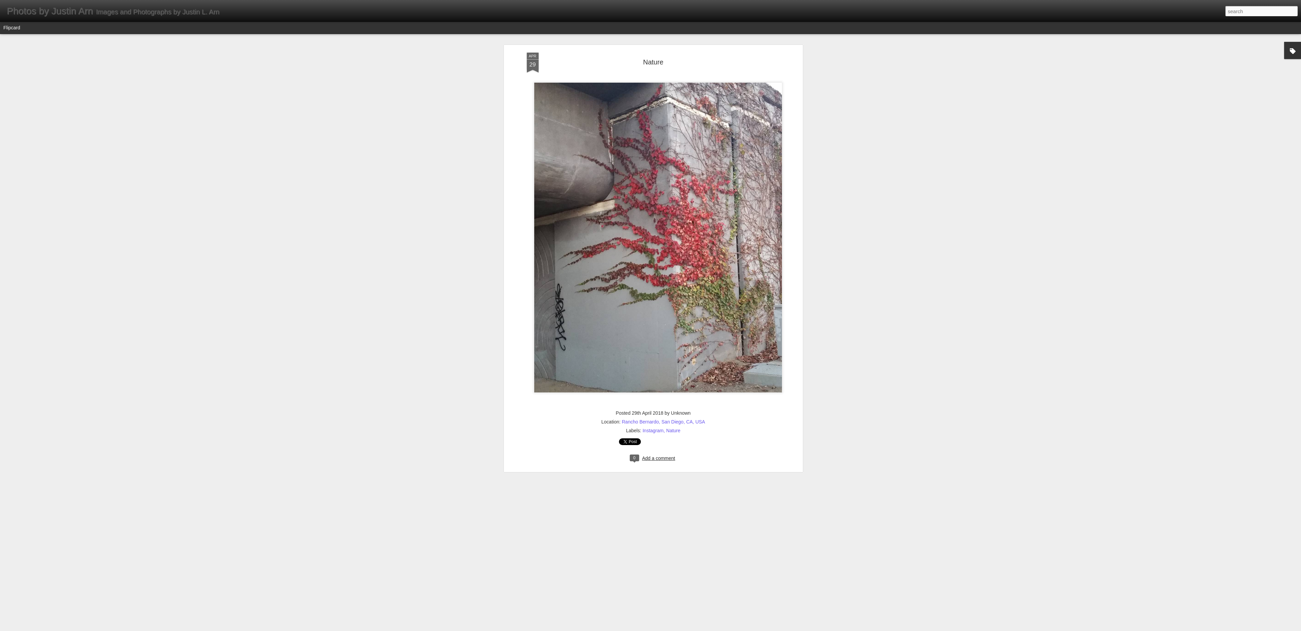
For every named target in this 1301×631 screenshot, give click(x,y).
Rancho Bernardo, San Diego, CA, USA (663, 410)
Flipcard (11, 27)
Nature (653, 50)
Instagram (653, 419)
